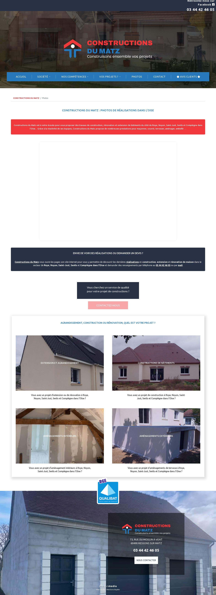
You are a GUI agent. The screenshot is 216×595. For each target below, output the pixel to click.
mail (180, 265)
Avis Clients (188, 76)
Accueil (21, 76)
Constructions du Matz (27, 262)
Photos (137, 76)
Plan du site (100, 589)
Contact (159, 76)
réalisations (132, 262)
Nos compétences (74, 76)
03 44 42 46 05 (201, 9)
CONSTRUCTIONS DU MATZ (26, 98)
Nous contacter (146, 560)
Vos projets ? (109, 76)
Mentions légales (113, 589)
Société (43, 76)
